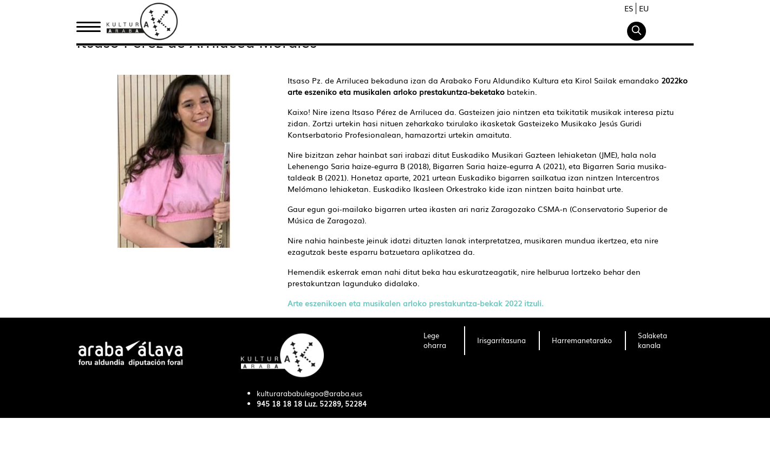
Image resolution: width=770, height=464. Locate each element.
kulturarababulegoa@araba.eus (309, 393)
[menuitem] (437, 341)
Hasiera (92, 23)
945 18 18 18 (279, 403)
